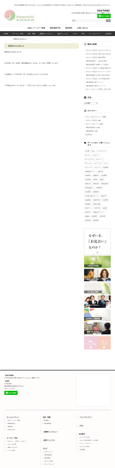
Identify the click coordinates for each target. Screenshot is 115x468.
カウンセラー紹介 (85, 429)
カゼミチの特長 (12, 436)
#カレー (95, 155)
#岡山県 (95, 182)
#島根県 (98, 186)
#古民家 (87, 178)
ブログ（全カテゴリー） (93, 117)
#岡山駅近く (89, 186)
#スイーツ (88, 159)
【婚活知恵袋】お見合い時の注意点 (96, 75)
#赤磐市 (87, 209)
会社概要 (82, 442)
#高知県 (102, 209)
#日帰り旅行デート (99, 190)
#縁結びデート (97, 205)
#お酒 (87, 151)
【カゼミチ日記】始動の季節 (94, 57)
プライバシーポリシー (86, 435)
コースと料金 (11, 442)
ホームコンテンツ (13, 409)
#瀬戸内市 (103, 193)
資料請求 (68, 28)
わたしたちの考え (85, 438)
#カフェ (87, 155)
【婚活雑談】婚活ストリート (94, 86)
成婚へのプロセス (13, 439)
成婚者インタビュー (46, 34)
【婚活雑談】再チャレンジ (93, 82)
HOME (6, 34)
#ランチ (87, 166)
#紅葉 (103, 201)
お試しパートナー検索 (36, 28)
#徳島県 (87, 190)
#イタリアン (101, 151)
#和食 (94, 178)
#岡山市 (87, 182)
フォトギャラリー (95, 34)
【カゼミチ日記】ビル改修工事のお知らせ (99, 68)
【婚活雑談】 (89, 131)
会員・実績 (31, 34)
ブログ (75, 34)
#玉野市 (87, 197)
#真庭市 (95, 197)
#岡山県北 (103, 182)
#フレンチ (103, 162)
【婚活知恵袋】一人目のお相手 (95, 61)
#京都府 (95, 166)
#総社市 (87, 205)
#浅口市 (87, 193)
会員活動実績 (47, 415)
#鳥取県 (87, 213)
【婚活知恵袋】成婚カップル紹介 (96, 64)
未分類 (87, 134)
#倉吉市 (99, 170)
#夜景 (100, 178)
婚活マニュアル (63, 34)
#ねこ (93, 151)
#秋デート (88, 201)
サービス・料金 (18, 34)
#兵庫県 (102, 174)
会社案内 (108, 34)
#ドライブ (88, 162)
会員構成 (46, 412)
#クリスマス (104, 155)
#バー (96, 162)
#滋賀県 (95, 193)
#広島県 (105, 186)
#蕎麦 (106, 205)
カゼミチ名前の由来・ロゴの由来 (89, 432)
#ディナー (97, 159)
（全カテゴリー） (49, 444)
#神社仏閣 (103, 197)
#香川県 (95, 209)
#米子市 (96, 201)
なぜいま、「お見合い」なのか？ (17, 433)
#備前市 (95, 174)
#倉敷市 (87, 174)
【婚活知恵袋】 (90, 127)
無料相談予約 (55, 28)
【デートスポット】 (91, 124)
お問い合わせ (82, 28)
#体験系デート (90, 170)
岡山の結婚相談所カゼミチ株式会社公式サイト (19, 15)
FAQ (83, 34)
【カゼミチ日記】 (91, 120)
